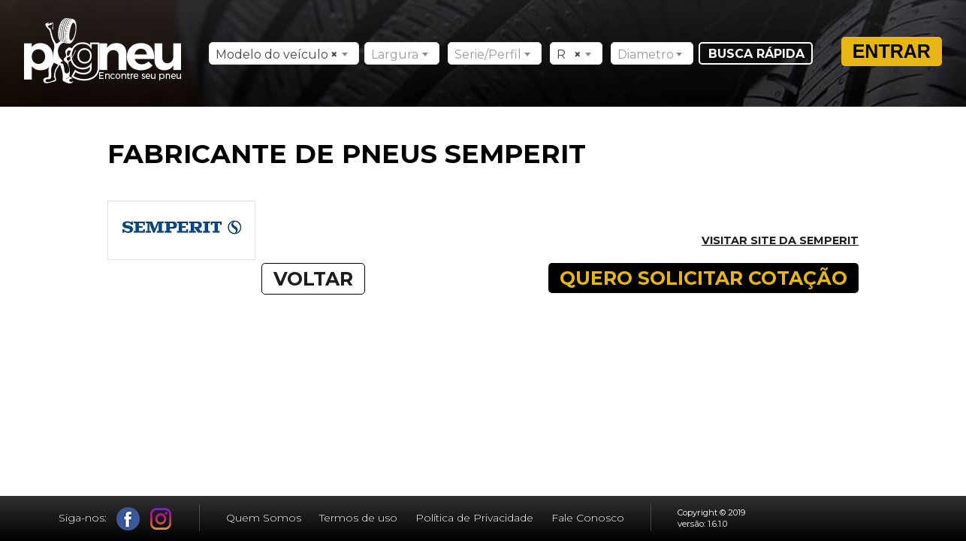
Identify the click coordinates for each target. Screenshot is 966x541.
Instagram (161, 518)
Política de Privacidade (474, 517)
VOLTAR (313, 278)
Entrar (892, 51)
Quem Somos (263, 517)
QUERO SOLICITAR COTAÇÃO (703, 278)
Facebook (128, 518)
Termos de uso (358, 517)
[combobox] (284, 53)
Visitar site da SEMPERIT (780, 240)
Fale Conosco (587, 517)
